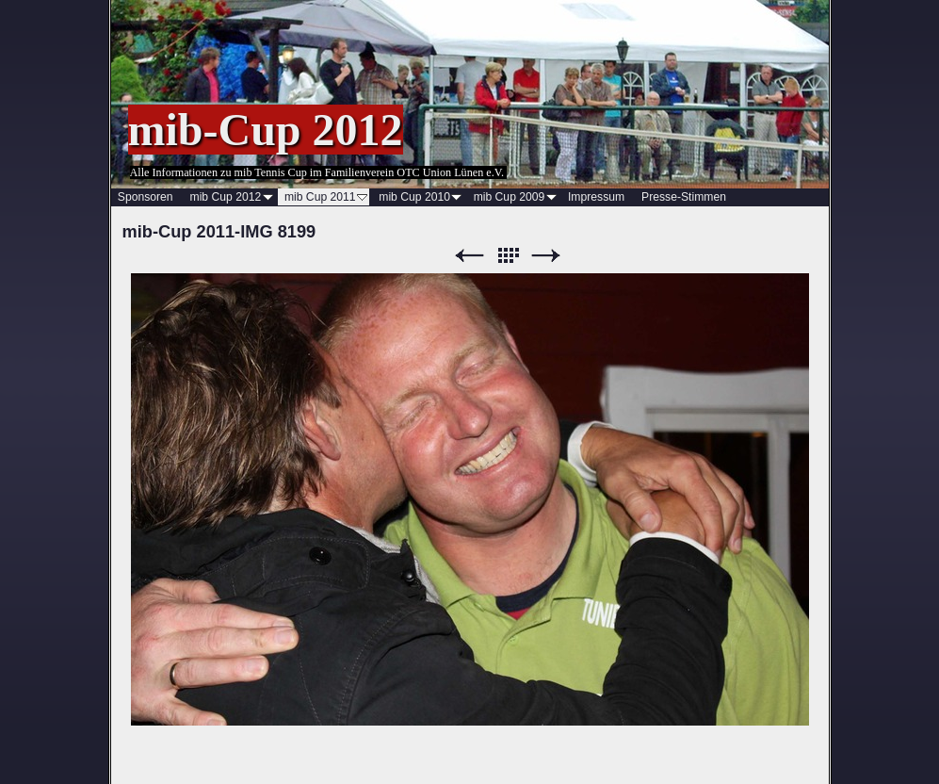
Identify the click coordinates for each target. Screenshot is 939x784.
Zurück (469, 256)
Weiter (546, 256)
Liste (508, 256)
